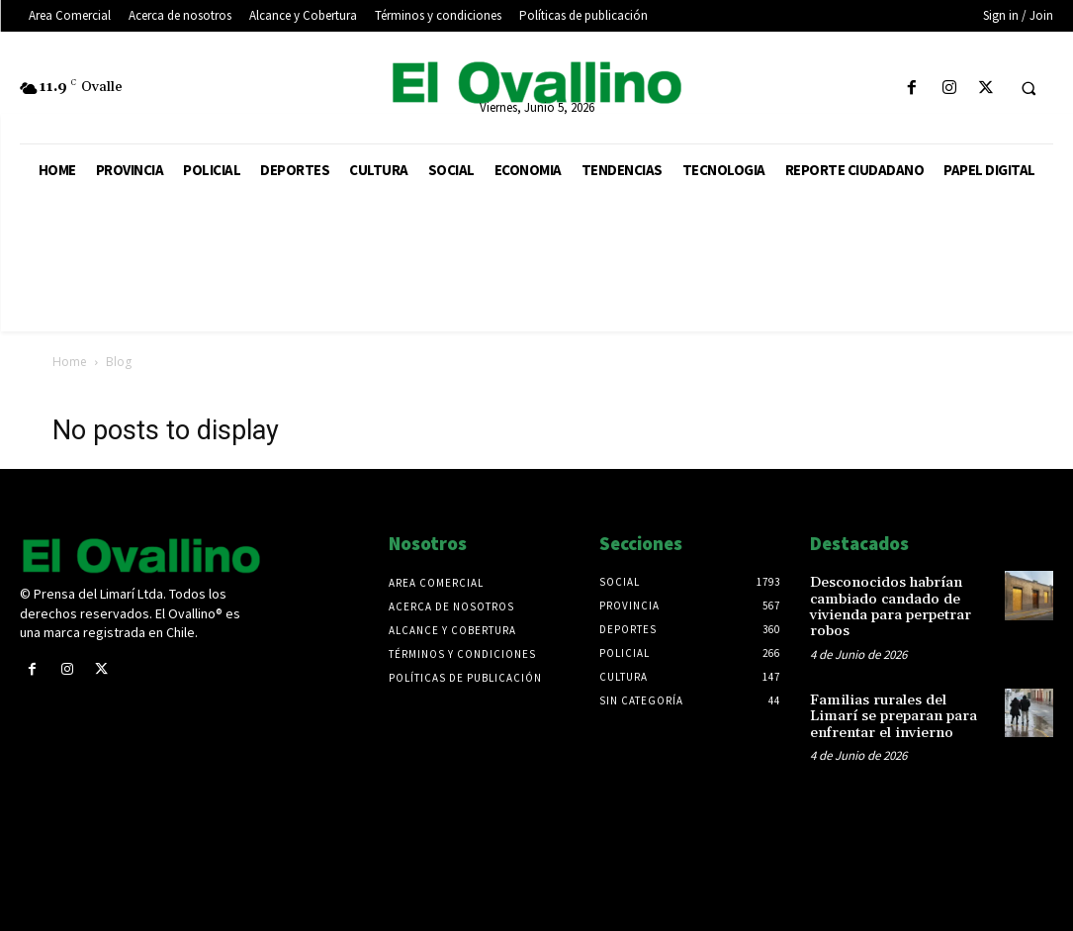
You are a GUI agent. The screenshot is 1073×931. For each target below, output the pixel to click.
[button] (1028, 89)
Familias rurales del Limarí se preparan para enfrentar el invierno (899, 711)
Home (69, 361)
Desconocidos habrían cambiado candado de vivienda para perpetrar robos (888, 604)
